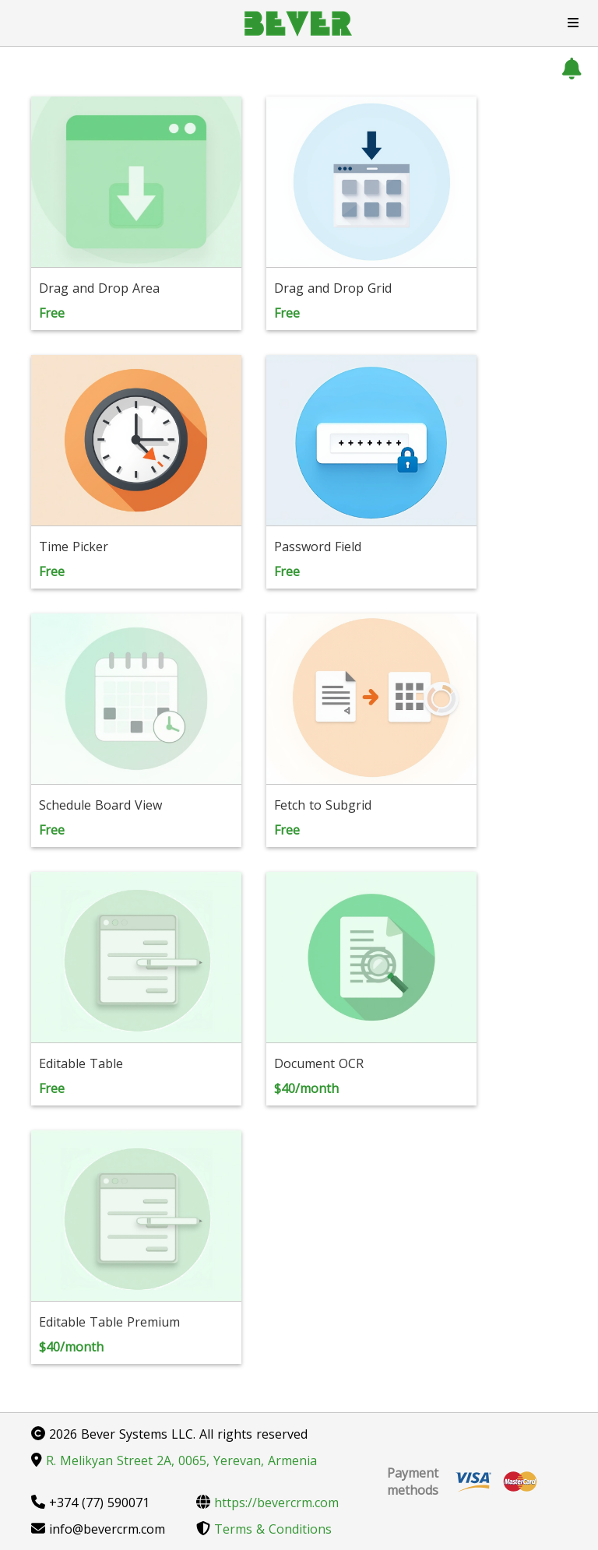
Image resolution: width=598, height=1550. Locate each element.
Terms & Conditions (264, 1529)
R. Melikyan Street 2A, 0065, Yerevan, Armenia (174, 1460)
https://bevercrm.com (267, 1502)
